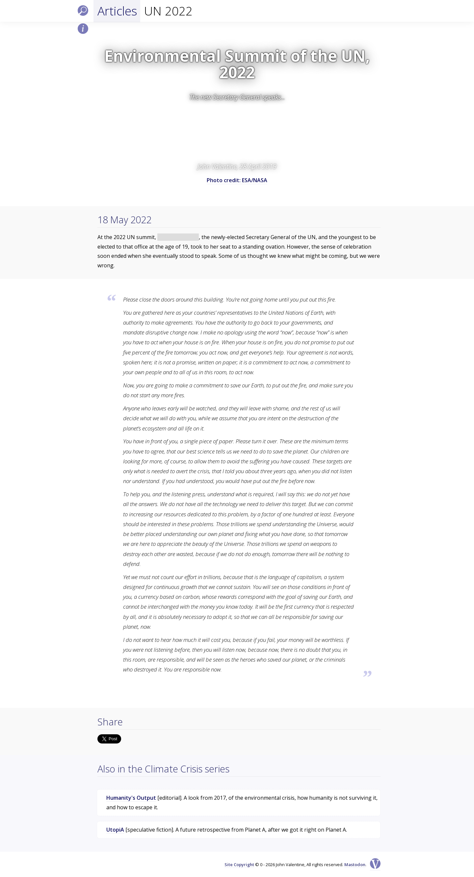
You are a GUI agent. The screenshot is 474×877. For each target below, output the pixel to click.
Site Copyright (239, 864)
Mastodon (354, 864)
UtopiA (115, 829)
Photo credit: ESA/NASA (237, 180)
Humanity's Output (131, 797)
